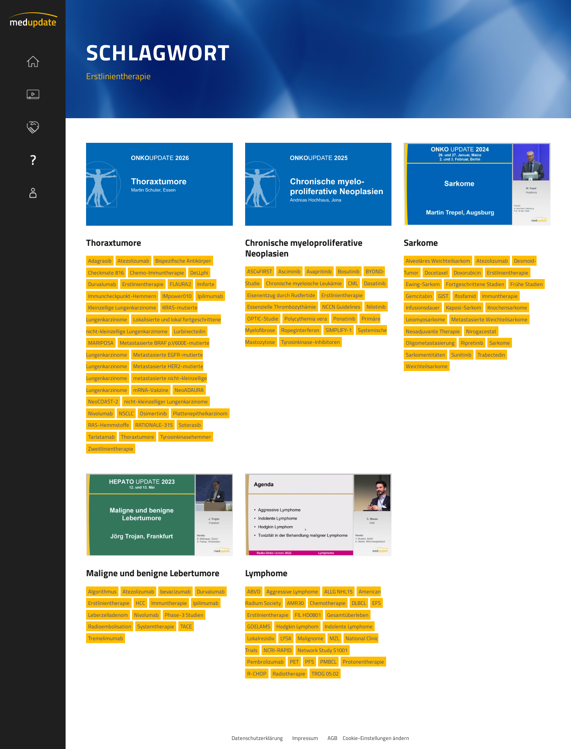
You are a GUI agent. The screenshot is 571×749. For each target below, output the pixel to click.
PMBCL (328, 661)
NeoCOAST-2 (103, 401)
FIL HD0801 (308, 615)
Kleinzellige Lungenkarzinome (122, 307)
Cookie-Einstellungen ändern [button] (376, 738)
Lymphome (266, 573)
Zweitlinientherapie (110, 448)
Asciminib (289, 271)
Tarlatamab (101, 437)
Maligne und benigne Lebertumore (152, 573)
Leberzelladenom (108, 615)
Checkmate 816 (106, 272)
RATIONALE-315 (154, 425)
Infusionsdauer (423, 307)
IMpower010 (176, 296)
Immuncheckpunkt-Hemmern (122, 296)
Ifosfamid (465, 296)
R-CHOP (256, 673)
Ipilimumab (210, 296)
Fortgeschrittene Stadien (475, 284)
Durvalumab (102, 284)
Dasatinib (375, 283)
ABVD (253, 591)
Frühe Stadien (526, 284)
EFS (376, 603)
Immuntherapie (500, 296)
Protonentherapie (363, 661)
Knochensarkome (507, 307)
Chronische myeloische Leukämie (304, 283)
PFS (309, 661)
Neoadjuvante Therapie (433, 331)
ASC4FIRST (259, 271)
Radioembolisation (109, 626)
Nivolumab (100, 413)
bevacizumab (175, 591)
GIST (443, 296)
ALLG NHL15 (338, 591)
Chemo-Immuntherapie (157, 272)
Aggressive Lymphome (292, 591)
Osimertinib (153, 413)
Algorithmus (102, 591)
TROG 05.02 (325, 673)
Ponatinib (344, 318)
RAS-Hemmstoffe (108, 425)
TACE (186, 626)
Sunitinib (461, 354)
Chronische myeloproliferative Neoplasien (303, 248)
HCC (140, 603)
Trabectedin (491, 354)
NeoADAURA (189, 390)
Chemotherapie (328, 603)
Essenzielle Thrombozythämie (281, 306)
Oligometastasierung (430, 343)
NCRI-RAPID (277, 650)
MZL (334, 638)
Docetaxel (436, 272)
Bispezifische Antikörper (183, 261)
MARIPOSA (101, 343)
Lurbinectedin (189, 331)
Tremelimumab (105, 638)
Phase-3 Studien (184, 615)
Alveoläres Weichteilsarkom (438, 261)
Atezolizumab (133, 261)
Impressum (305, 738)
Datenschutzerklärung (257, 738)
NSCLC (126, 413)
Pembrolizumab (265, 661)
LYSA (285, 638)
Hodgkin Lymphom (297, 626)
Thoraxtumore (113, 243)
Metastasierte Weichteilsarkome (489, 319)
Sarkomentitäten (425, 354)
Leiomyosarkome (425, 319)
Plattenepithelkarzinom (200, 413)
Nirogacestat (481, 331)
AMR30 (295, 603)
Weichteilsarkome (427, 366)
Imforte (205, 284)
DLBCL (359, 603)
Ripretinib (472, 343)
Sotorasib (190, 425)
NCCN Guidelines (341, 306)
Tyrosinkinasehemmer (185, 437)
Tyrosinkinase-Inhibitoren (310, 342)
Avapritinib (319, 271)
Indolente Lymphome (349, 626)
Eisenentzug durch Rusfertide (281, 295)
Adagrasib (99, 261)
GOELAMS (258, 626)
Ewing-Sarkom (423, 284)
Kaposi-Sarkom (463, 307)
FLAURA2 (180, 284)
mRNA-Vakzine (150, 390)
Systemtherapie (155, 626)
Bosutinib (348, 271)
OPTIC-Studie (262, 318)
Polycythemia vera (305, 318)
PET (294, 661)
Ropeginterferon (300, 330)
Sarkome (421, 243)
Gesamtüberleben (348, 615)
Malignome (310, 638)
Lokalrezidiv (260, 638)
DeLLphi (199, 272)
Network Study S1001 (323, 650)
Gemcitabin (419, 296)
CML (353, 283)
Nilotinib (376, 306)
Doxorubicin (467, 272)
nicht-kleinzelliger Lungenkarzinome (166, 401)
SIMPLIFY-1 (338, 330)
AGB (332, 738)
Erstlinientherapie (143, 284)
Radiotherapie (289, 673)
